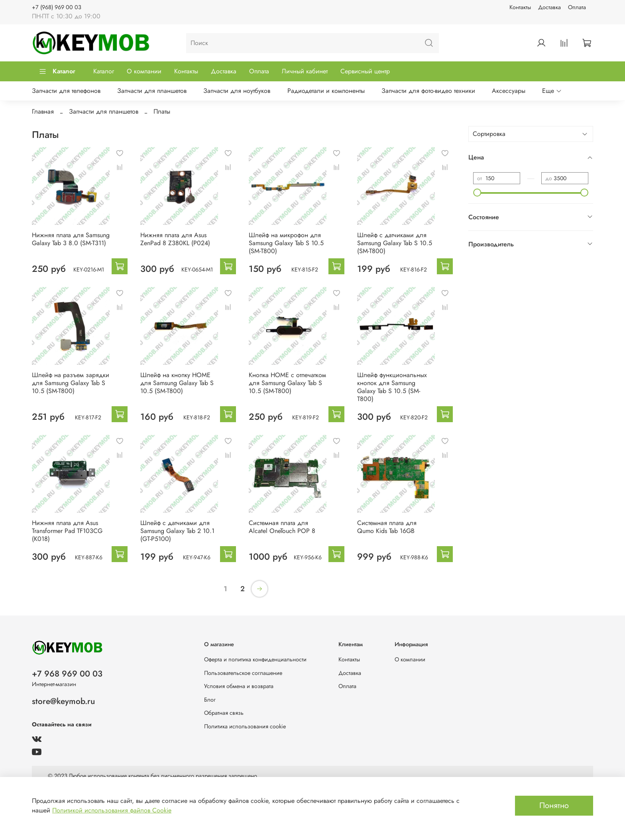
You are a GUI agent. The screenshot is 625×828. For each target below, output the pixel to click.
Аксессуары (508, 90)
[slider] (477, 193)
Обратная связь (224, 713)
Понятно (554, 805)
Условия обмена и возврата (238, 686)
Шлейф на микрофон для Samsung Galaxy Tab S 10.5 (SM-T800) (286, 243)
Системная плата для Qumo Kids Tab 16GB (387, 526)
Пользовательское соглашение (243, 673)
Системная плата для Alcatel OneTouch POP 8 (282, 526)
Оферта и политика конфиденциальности (255, 659)
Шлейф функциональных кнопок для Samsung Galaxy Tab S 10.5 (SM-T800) (392, 386)
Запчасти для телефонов (66, 90)
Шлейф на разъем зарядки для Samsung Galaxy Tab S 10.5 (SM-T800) (70, 382)
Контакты (520, 7)
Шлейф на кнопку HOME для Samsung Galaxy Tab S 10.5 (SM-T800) (177, 382)
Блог (210, 700)
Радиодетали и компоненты (326, 90)
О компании (144, 71)
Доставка (549, 7)
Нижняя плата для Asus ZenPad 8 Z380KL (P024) (175, 239)
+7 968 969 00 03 (67, 674)
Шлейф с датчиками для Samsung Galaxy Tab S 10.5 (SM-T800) (394, 243)
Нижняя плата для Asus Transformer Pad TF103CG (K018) (67, 530)
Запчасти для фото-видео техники (428, 90)
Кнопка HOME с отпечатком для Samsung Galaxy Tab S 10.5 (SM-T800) (287, 382)
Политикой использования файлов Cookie (111, 810)
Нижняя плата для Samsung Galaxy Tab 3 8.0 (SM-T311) (71, 239)
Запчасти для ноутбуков (236, 90)
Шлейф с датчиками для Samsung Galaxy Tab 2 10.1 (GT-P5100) (177, 530)
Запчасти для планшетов (152, 90)
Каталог (57, 71)
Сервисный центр (365, 71)
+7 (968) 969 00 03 (56, 7)
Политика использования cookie (245, 726)
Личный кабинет (305, 71)
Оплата (577, 7)
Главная (43, 111)
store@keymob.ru (63, 701)
